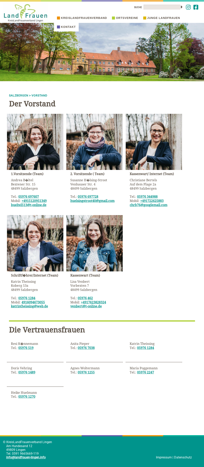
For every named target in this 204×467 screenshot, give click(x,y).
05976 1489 (26, 372)
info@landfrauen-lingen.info (26, 457)
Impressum (164, 457)
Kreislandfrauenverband (82, 17)
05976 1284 (26, 298)
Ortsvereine (125, 17)
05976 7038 (86, 348)
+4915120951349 (34, 201)
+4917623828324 (93, 302)
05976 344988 (147, 196)
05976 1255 (86, 372)
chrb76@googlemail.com (148, 205)
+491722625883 (152, 201)
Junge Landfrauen (161, 17)
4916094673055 (33, 302)
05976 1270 (26, 396)
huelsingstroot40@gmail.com (92, 201)
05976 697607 (28, 196)
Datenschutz (183, 457)
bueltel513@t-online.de (28, 205)
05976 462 (85, 298)
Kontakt (66, 26)
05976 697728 (88, 196)
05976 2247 (145, 372)
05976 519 (25, 348)
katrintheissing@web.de (29, 306)
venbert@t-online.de (86, 306)
